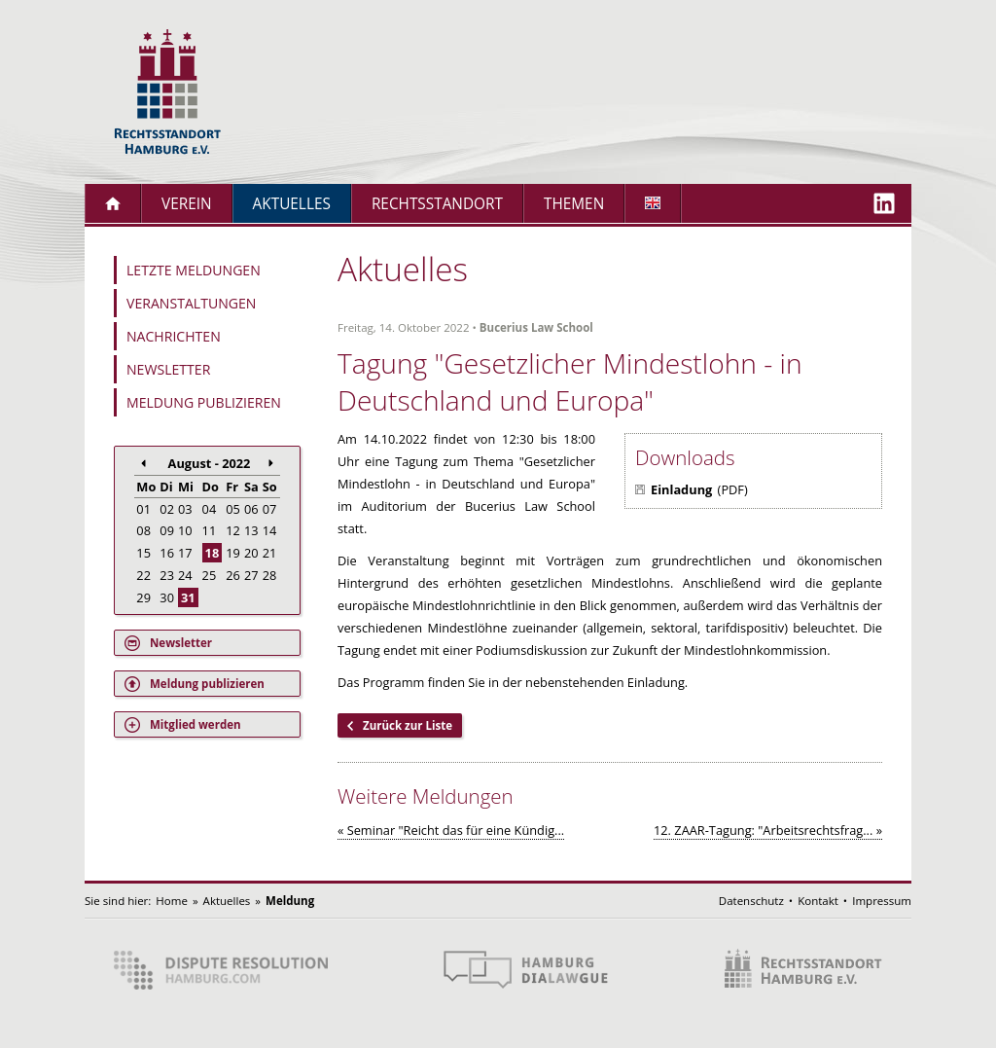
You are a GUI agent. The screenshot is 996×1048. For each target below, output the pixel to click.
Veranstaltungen (191, 303)
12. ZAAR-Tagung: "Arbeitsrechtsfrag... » (768, 830)
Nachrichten (173, 336)
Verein (186, 204)
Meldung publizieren (203, 402)
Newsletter (168, 369)
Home (172, 900)
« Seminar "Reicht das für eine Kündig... (451, 830)
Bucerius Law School (536, 327)
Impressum (881, 900)
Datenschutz (751, 900)
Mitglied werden (195, 724)
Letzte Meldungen (193, 270)
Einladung (681, 489)
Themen (574, 204)
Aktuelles (292, 204)
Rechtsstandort (437, 204)
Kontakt (818, 900)
